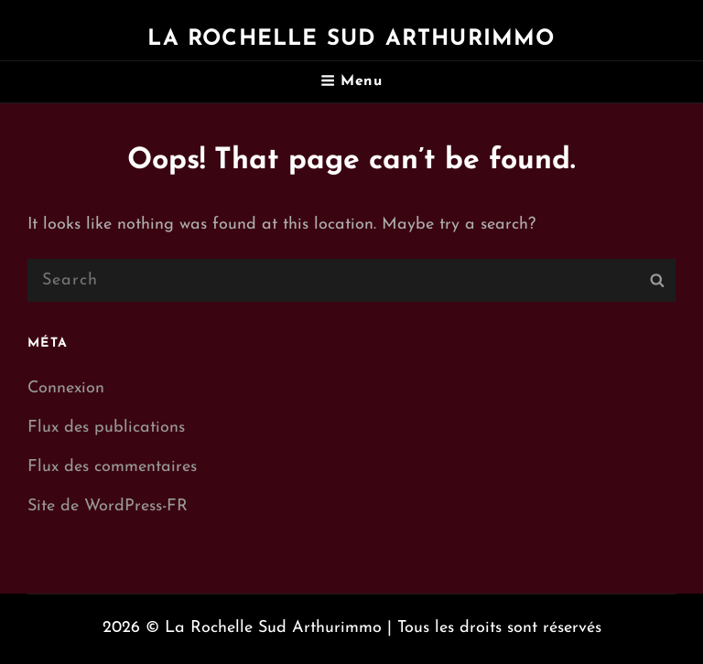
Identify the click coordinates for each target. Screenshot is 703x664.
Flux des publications (106, 427)
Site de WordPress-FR (107, 506)
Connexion (65, 388)
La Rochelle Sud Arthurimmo (351, 39)
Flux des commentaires (112, 467)
